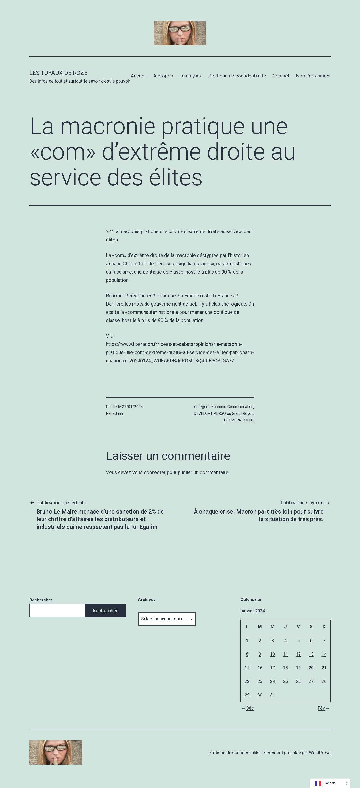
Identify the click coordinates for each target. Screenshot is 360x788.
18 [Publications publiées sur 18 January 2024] (285, 667)
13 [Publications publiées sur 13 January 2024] (311, 654)
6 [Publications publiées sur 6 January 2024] (311, 640)
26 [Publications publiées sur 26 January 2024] (298, 681)
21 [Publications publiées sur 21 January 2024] (324, 667)
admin (118, 413)
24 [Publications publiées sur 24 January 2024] (272, 681)
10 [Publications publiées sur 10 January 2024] (272, 654)
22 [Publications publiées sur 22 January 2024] (247, 681)
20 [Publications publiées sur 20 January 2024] (311, 667)
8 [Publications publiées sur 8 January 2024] (247, 654)
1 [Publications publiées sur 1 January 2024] (247, 640)
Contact (281, 76)
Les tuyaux (190, 76)
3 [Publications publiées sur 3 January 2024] (272, 640)
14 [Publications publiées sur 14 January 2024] (324, 654)
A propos (163, 76)
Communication (240, 406)
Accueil (139, 76)
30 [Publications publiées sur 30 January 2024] (259, 694)
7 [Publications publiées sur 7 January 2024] (324, 640)
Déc (247, 708)
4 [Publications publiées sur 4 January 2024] (285, 640)
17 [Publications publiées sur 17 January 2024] (272, 667)
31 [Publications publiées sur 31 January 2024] (272, 694)
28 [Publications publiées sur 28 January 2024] (324, 681)
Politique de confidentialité (237, 76)
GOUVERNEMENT (239, 420)
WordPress (320, 752)
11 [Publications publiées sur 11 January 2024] (285, 654)
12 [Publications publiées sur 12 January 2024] (298, 654)
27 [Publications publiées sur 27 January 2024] (311, 681)
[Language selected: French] (329, 783)
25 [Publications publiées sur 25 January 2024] (285, 681)
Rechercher (40, 599)
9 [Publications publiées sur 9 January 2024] (260, 654)
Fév (324, 708)
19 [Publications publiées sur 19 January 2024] (298, 667)
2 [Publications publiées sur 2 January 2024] (260, 640)
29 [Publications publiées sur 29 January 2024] (247, 694)
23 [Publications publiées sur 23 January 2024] (259, 681)
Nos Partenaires (313, 76)
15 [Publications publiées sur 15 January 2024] (247, 667)
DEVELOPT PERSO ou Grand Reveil (223, 413)
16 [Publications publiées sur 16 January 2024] (259, 667)
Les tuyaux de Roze (58, 72)
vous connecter (149, 472)
